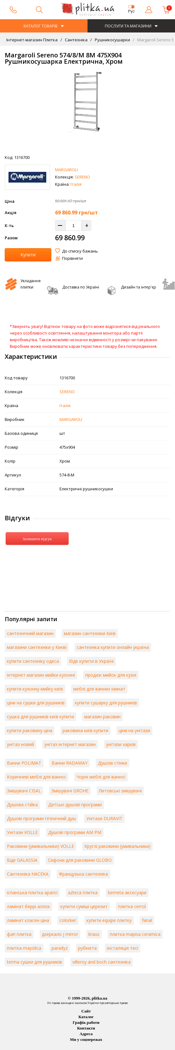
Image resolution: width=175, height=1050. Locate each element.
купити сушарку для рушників (106, 703)
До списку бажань (80, 251)
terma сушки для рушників (34, 962)
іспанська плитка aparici (32, 892)
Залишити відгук (37, 538)
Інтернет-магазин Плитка (32, 40)
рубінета (87, 948)
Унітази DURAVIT (104, 818)
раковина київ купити (85, 730)
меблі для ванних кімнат (99, 689)
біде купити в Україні (91, 661)
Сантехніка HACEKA (27, 874)
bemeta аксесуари (127, 892)
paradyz (60, 948)
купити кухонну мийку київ (35, 689)
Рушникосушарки (112, 40)
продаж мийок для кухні (110, 675)
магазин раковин (102, 717)
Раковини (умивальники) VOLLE (40, 846)
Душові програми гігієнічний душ (41, 818)
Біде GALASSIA (22, 860)
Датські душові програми (75, 805)
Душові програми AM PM (74, 832)
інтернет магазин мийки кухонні (41, 675)
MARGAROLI (66, 169)
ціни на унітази (134, 730)
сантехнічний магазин (30, 633)
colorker (67, 920)
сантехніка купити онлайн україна (113, 647)
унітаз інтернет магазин (70, 744)
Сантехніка (76, 40)
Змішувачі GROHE (69, 791)
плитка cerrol (132, 906)
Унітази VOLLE (22, 832)
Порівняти (72, 258)
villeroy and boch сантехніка (101, 962)
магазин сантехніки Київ (90, 633)
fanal (147, 920)
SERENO (82, 177)
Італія (76, 184)
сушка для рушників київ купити (40, 717)
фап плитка (19, 934)
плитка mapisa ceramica (135, 934)
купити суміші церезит (84, 906)
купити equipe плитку (109, 920)
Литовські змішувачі (120, 791)
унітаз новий (20, 744)
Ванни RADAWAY (70, 763)
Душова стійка (22, 805)
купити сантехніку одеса (33, 661)
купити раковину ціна (29, 730)
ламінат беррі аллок (28, 906)
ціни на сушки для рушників (36, 703)
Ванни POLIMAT (24, 763)
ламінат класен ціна (28, 920)
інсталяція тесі (122, 948)
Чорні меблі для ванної (101, 777)
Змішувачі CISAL (24, 791)
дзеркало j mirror (60, 934)
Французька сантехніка (83, 874)
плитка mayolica (24, 948)
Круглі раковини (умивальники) (117, 846)
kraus (93, 934)
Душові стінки (112, 763)
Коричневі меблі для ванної (36, 777)
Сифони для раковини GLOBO (80, 860)
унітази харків (121, 744)
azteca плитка (83, 892)
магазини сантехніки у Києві (36, 647)
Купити (28, 255)
